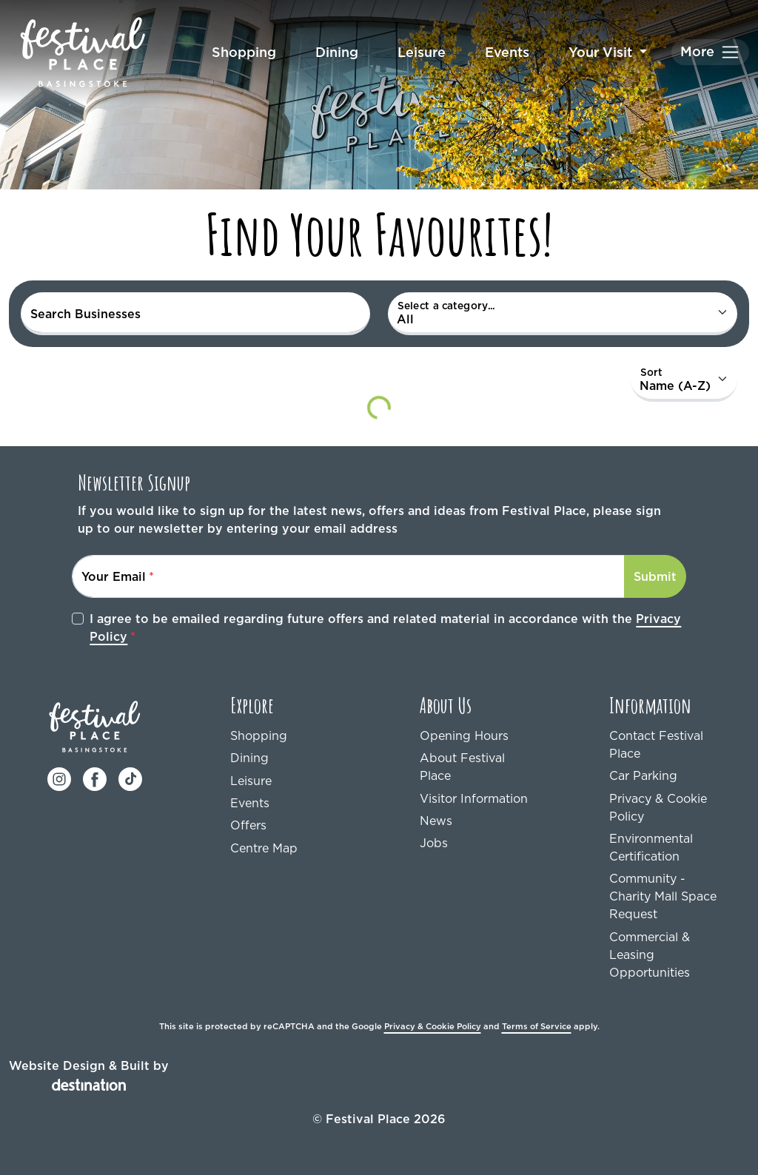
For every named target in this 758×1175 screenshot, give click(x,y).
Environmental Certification (651, 847)
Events (507, 52)
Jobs (434, 843)
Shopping (244, 52)
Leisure (422, 52)
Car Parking (643, 775)
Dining (336, 52)
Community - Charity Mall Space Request (663, 896)
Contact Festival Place (656, 744)
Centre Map (264, 848)
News (436, 820)
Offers (248, 825)
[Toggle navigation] (710, 52)
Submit (655, 576)
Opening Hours (464, 735)
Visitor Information (474, 798)
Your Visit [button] (602, 52)
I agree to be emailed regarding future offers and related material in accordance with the (385, 627)
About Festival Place (462, 767)
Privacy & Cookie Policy (658, 807)
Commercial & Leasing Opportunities (649, 954)
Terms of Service (536, 1026)
